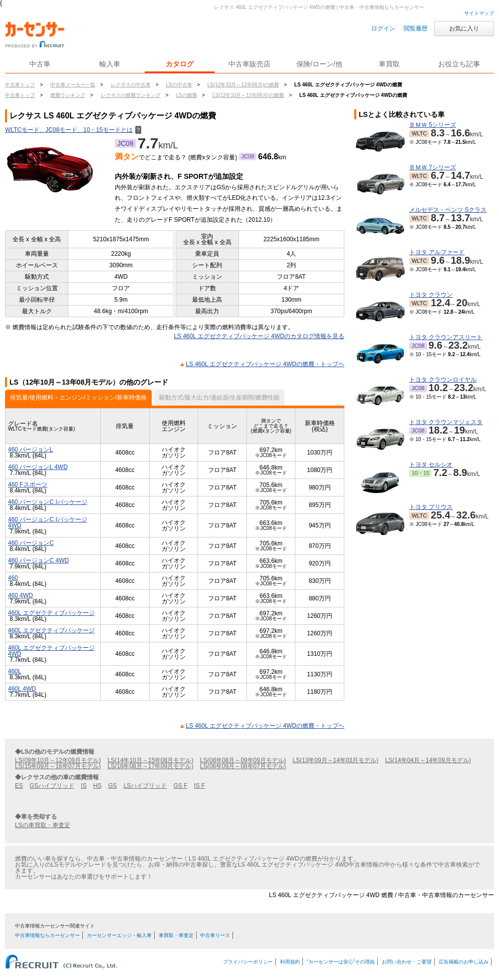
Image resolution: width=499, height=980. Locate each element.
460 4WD (20, 595)
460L (14, 671)
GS (112, 786)
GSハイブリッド (51, 786)
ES (19, 786)
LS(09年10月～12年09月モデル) (58, 760)
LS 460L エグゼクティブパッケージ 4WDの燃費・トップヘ (265, 364)
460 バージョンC (31, 542)
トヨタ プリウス (431, 506)
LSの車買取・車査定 (42, 825)
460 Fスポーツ (27, 484)
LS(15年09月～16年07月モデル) (58, 766)
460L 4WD (22, 688)
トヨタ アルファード (437, 252)
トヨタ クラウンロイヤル (443, 379)
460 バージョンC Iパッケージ (47, 501)
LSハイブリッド (145, 786)
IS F (199, 786)
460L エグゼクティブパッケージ (51, 612)
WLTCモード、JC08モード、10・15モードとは (73, 129)
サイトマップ (479, 13)
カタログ (180, 64)
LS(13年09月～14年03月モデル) (335, 760)
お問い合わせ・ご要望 (407, 962)
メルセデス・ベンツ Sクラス (448, 209)
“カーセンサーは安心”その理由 (341, 962)
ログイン (383, 28)
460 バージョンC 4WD (38, 560)
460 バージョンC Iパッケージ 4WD (47, 522)
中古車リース (215, 935)
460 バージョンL (30, 449)
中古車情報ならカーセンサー (47, 935)
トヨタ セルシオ (431, 464)
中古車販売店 (249, 64)
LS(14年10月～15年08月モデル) (150, 760)
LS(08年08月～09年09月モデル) (243, 760)
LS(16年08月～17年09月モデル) (150, 766)
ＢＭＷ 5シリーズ (432, 124)
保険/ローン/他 (319, 64)
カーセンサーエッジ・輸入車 (119, 935)
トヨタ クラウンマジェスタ (446, 422)
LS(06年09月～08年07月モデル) (243, 766)
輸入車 (109, 64)
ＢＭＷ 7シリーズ (432, 167)
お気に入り (464, 28)
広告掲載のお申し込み (464, 962)
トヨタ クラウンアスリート (446, 337)
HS (97, 786)
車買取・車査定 (176, 935)
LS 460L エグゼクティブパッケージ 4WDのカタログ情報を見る (259, 336)
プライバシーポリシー (248, 962)
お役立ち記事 (459, 64)
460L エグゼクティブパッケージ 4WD (51, 650)
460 (13, 577)
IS (83, 786)
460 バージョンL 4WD (38, 467)
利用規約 (290, 962)
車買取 (389, 64)
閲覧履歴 (416, 28)
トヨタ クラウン (431, 294)
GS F (180, 786)
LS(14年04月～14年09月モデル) (428, 760)
